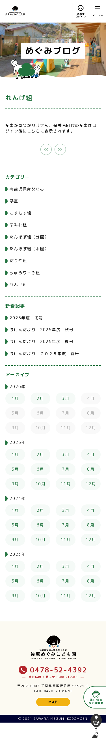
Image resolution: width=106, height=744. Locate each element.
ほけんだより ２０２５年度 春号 (44, 353)
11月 (65, 483)
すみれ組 (18, 224)
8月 (90, 469)
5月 (15, 469)
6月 (40, 469)
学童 (14, 200)
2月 (40, 398)
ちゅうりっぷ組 (25, 272)
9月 (15, 483)
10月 (40, 483)
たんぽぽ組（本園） (29, 248)
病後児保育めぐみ (27, 189)
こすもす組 (20, 213)
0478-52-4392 (53, 670)
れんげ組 (18, 284)
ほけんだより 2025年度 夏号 (41, 341)
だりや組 (18, 260)
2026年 (18, 386)
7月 (65, 469)
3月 (65, 398)
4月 (90, 454)
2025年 (18, 442)
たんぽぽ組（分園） (29, 237)
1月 (15, 398)
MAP (52, 702)
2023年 (18, 554)
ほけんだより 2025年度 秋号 (41, 329)
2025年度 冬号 (26, 317)
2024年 (18, 498)
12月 (91, 483)
